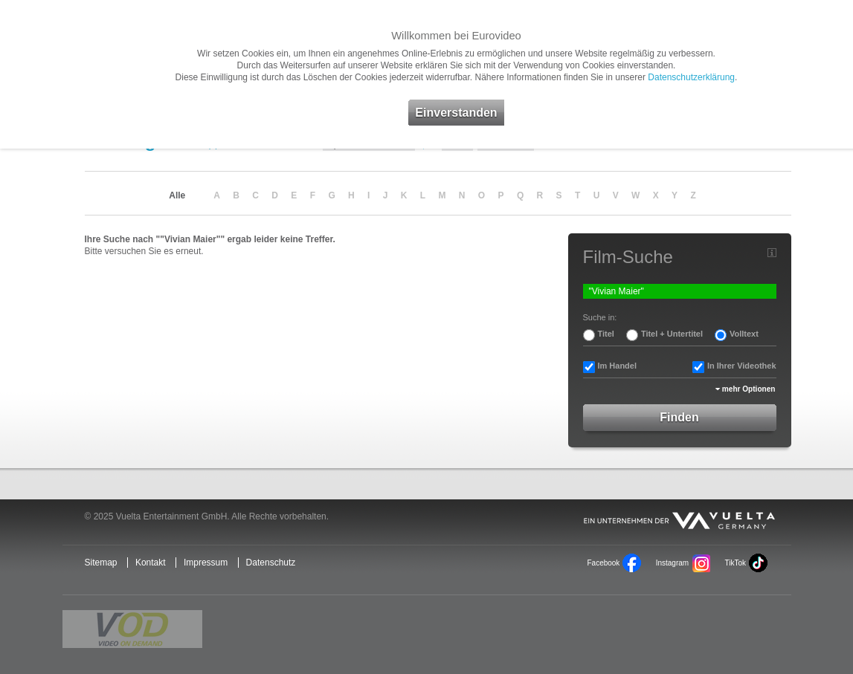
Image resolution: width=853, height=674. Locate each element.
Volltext (744, 333)
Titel (606, 333)
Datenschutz (271, 562)
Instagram (672, 563)
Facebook (604, 563)
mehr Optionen (749, 389)
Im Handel (617, 365)
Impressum (206, 562)
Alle (177, 195)
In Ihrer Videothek (741, 365)
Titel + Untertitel (672, 333)
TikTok (734, 563)
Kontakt (150, 562)
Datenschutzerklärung (691, 77)
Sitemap (101, 562)
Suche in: (600, 317)
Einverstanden (456, 112)
